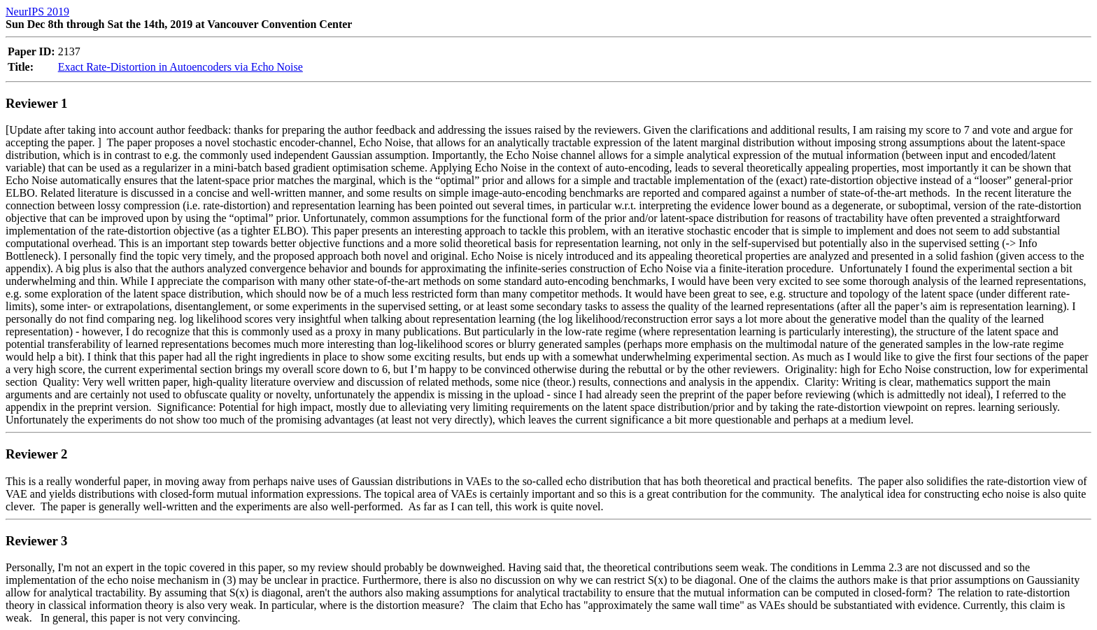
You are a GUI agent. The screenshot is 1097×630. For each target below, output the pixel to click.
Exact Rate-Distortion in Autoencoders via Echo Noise (180, 67)
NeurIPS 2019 (37, 12)
